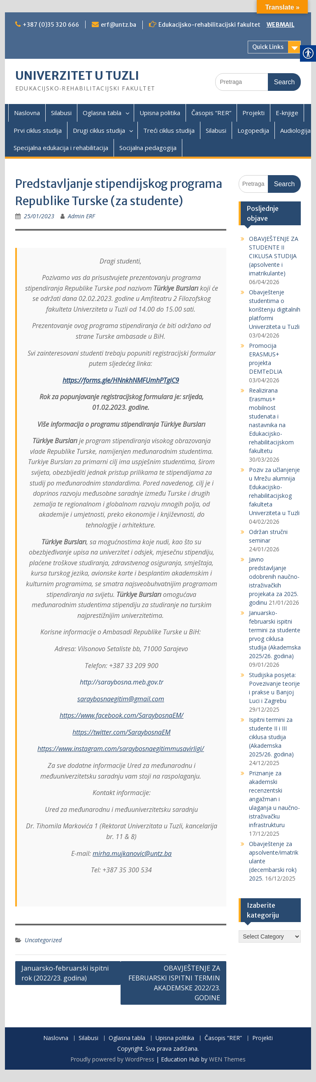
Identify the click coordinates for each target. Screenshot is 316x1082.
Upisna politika (159, 113)
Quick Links (267, 47)
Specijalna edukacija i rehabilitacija (61, 147)
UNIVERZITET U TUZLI (77, 75)
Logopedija (253, 130)
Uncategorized (43, 940)
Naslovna (27, 113)
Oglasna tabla (102, 113)
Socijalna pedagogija (148, 147)
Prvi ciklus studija (38, 130)
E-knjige (287, 113)
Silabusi (61, 113)
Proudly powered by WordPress (112, 1059)
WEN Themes (227, 1059)
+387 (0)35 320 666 (51, 24)
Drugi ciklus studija (99, 130)
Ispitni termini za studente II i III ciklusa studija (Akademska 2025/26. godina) (271, 737)
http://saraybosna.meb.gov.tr (121, 682)
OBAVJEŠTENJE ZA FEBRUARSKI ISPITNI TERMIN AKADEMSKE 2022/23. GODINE (174, 983)
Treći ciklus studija (169, 130)
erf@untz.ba (118, 24)
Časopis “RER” (211, 113)
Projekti (253, 113)
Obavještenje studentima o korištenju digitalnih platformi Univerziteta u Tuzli (274, 309)
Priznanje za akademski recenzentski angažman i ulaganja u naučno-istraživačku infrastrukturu (274, 799)
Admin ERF (81, 216)
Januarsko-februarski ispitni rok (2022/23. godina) (65, 973)
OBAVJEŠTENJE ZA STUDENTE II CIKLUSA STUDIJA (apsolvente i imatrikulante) (273, 256)
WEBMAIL (281, 24)
